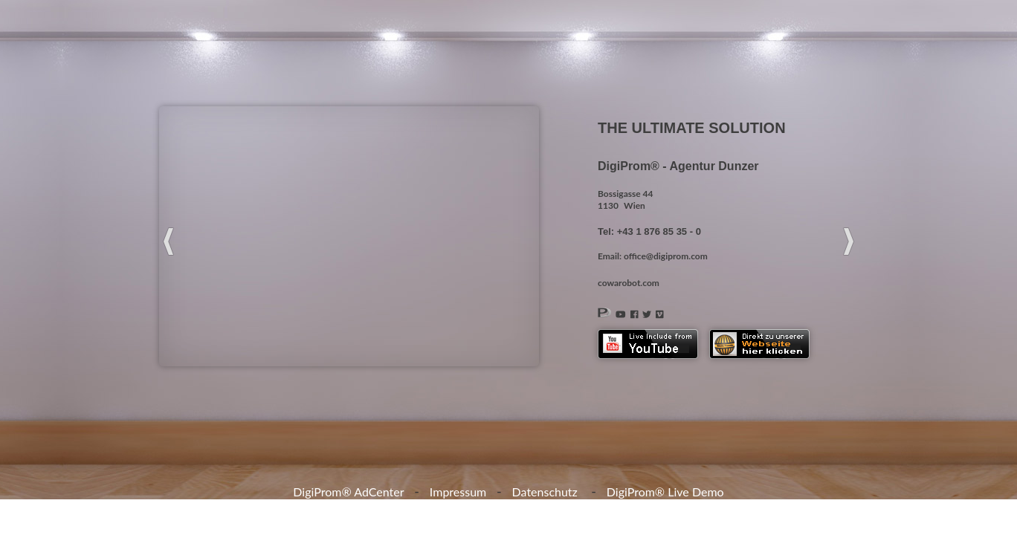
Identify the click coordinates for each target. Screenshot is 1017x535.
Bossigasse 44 (625, 193)
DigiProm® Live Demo (665, 491)
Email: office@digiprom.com (653, 256)
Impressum (458, 491)
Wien (634, 205)
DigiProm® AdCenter (348, 491)
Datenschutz (545, 491)
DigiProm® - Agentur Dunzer (678, 166)
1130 (608, 205)
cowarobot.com (628, 282)
